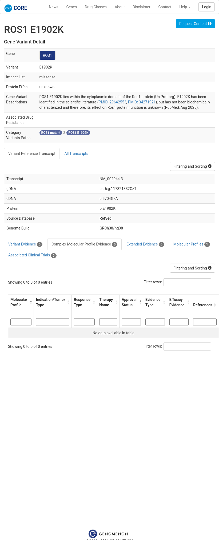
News (53, 7)
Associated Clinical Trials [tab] (32, 255)
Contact (164, 7)
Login (206, 7)
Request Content (195, 24)
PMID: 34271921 (142, 102)
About (120, 7)
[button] (30, 302)
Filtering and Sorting (192, 166)
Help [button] (184, 7)
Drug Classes (96, 7)
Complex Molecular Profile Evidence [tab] (84, 244)
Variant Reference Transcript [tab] (31, 153)
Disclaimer (141, 7)
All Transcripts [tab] (76, 153)
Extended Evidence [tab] (145, 244)
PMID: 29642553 (112, 102)
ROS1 (47, 55)
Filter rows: (153, 282)
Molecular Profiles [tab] (191, 244)
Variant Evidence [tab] (25, 244)
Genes (71, 7)
